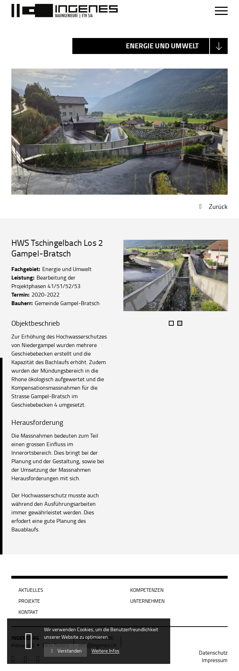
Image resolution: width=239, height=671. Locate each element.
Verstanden (65, 650)
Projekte (29, 600)
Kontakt (28, 611)
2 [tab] (179, 323)
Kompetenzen (146, 589)
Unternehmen (147, 600)
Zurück (218, 206)
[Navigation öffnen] (221, 11)
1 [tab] (171, 323)
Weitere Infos (105, 650)
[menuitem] (213, 652)
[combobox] (150, 46)
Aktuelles (30, 589)
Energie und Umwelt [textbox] (162, 45)
